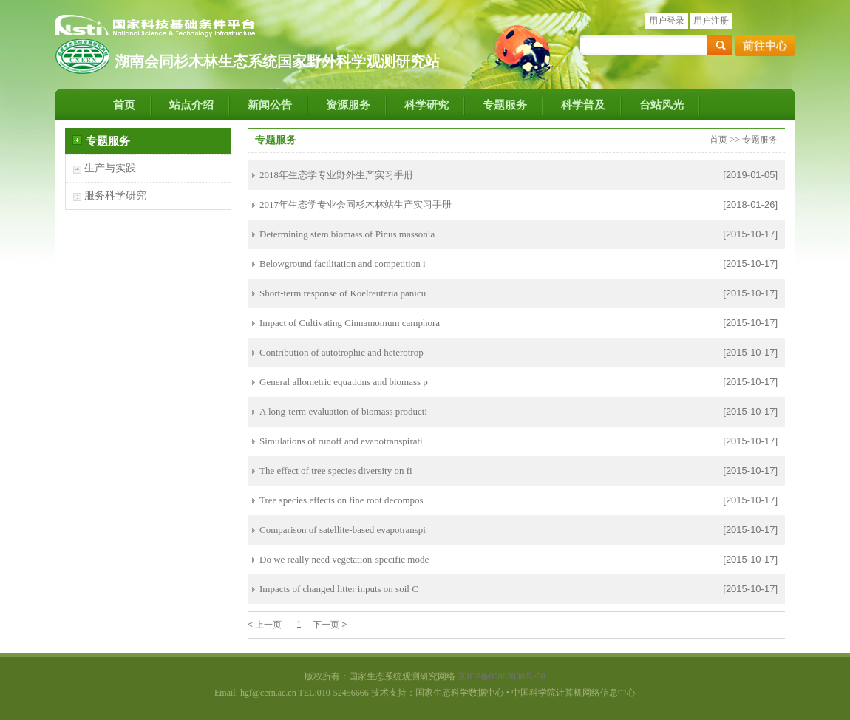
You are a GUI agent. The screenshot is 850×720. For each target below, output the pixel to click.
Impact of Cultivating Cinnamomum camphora (349, 322)
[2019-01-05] (750, 174)
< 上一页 (265, 624)
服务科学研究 (115, 195)
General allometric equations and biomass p (343, 381)
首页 (124, 105)
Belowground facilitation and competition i (342, 263)
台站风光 (661, 105)
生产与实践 (110, 168)
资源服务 (348, 105)
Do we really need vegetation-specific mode (344, 559)
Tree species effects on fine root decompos (341, 500)
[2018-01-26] (750, 204)
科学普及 (583, 105)
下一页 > (330, 624)
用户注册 (711, 21)
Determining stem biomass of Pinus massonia (347, 234)
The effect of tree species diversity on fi (335, 470)
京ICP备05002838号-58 (501, 676)
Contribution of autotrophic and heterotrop (341, 352)
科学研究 (426, 105)
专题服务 (505, 105)
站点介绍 (191, 105)
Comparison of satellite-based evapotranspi (342, 529)
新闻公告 (270, 105)
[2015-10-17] (750, 234)
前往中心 (765, 46)
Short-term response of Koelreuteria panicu (342, 293)
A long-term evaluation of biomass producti (343, 411)
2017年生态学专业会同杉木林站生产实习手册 (355, 204)
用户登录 (666, 21)
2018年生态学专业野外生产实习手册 (336, 174)
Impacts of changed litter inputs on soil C (338, 588)
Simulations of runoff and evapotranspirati (341, 440)
